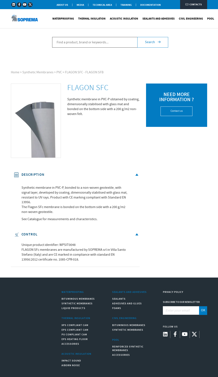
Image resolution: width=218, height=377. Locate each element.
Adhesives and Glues (127, 303)
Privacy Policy (173, 292)
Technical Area (102, 5)
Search (153, 42)
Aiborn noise (71, 365)
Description (76, 175)
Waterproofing (63, 19)
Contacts (193, 5)
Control (76, 234)
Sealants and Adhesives (158, 19)
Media (80, 5)
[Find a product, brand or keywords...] (94, 42)
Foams (116, 308)
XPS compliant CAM (75, 325)
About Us (62, 5)
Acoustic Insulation (124, 19)
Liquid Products (73, 308)
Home (15, 72)
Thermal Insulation (92, 19)
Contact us (177, 111)
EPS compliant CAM (75, 330)
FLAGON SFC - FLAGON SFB (84, 72)
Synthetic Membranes (37, 72)
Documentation (150, 5)
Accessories (70, 344)
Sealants (119, 299)
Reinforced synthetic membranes (127, 348)
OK (203, 310)
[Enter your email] (181, 310)
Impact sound (71, 361)
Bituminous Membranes (78, 299)
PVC (59, 72)
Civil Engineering (191, 19)
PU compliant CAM (74, 334)
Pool (210, 19)
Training (126, 5)
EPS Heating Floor (75, 339)
